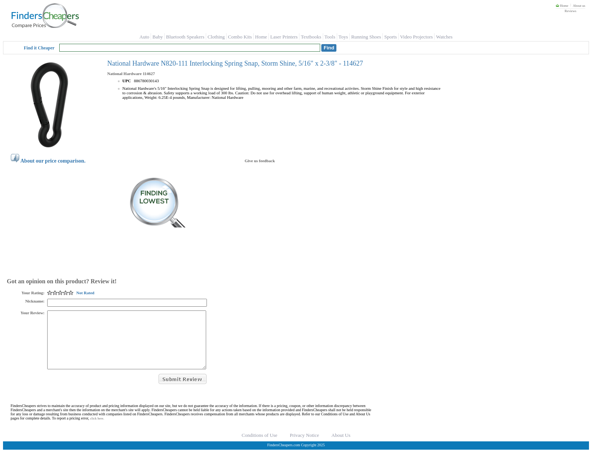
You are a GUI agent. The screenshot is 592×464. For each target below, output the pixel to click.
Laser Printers (284, 37)
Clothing (216, 37)
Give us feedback (260, 160)
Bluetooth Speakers (185, 37)
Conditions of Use (260, 446)
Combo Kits (240, 37)
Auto (144, 37)
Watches (444, 37)
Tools (329, 37)
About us (579, 6)
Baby (158, 37)
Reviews (570, 11)
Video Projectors (416, 37)
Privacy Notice (304, 446)
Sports (390, 37)
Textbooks (311, 37)
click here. (97, 430)
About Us (340, 446)
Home (562, 6)
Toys (343, 37)
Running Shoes (366, 37)
